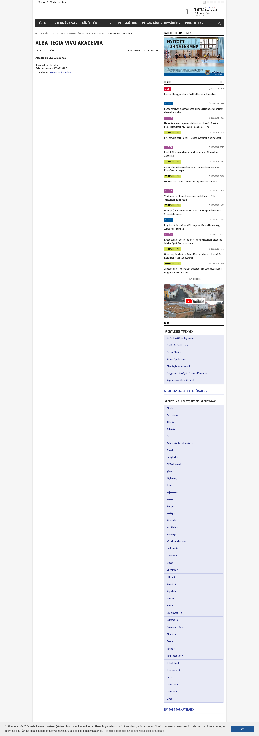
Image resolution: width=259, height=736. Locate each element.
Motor (170, 562)
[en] (208, 2)
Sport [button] (108, 23)
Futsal (170, 450)
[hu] (204, 2)
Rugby (170, 598)
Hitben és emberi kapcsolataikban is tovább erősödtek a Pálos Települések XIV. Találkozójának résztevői (191, 125)
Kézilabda (171, 520)
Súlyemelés (172, 620)
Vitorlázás (172, 684)
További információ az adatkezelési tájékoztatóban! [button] (134, 730)
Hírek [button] (43, 24)
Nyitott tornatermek (179, 709)
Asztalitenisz (173, 415)
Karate (170, 499)
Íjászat (170, 471)
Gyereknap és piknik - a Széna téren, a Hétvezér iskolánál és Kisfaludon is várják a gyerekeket (192, 256)
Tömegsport (172, 670)
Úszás (170, 677)
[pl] (211, 2)
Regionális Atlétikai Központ (180, 380)
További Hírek (194, 279)
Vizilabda (171, 691)
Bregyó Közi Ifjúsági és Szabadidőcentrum (187, 373)
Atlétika (170, 422)
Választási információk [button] (161, 24)
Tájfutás (171, 634)
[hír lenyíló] (221, 82)
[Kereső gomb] (219, 23)
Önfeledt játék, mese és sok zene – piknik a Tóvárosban (190, 181)
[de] (215, 2)
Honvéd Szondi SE (49, 33)
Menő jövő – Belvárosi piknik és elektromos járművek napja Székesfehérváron (192, 212)
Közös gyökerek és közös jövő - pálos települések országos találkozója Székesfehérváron (193, 241)
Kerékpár (171, 513)
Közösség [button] (90, 24)
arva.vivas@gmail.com (61, 72)
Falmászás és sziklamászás (180, 443)
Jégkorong (172, 478)
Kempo (170, 506)
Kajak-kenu (172, 492)
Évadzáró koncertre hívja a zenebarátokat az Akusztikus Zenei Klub (191, 154)
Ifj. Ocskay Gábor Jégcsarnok (181, 338)
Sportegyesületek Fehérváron (185, 391)
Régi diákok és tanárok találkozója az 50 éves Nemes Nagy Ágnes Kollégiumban (192, 227)
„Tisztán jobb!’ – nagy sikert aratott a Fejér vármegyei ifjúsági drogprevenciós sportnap (193, 270)
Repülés (170, 584)
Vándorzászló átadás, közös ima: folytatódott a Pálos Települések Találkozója (190, 198)
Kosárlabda (172, 527)
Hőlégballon (172, 457)
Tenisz (170, 648)
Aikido (170, 408)
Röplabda (171, 591)
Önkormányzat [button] (65, 24)
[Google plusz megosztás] (152, 50)
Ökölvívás (171, 569)
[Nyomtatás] (157, 50)
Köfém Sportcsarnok (177, 359)
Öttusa (170, 577)
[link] (194, 56)
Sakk (169, 605)
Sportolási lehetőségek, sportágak (78, 33)
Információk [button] (127, 23)
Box (169, 436)
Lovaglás (171, 555)
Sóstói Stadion (174, 352)
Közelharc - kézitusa (176, 541)
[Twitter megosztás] (148, 50)
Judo (169, 485)
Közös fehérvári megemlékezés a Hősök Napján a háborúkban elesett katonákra (193, 110)
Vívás (101, 33)
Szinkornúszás (174, 627)
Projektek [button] (194, 24)
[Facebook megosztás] (144, 50)
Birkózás (171, 429)
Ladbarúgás (172, 548)
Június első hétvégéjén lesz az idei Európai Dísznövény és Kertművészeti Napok (191, 169)
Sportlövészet (173, 612)
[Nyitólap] (36, 33)
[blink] (222, 2)
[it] (219, 2)
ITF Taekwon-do (174, 464)
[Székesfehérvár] (66, 11)
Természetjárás (174, 655)
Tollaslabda (172, 663)
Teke (169, 641)
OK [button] (242, 729)
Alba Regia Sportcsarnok (178, 366)
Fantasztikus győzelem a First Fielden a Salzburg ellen (190, 94)
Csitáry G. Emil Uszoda (177, 345)
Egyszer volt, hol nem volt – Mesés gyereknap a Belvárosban (192, 137)
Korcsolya (171, 534)
